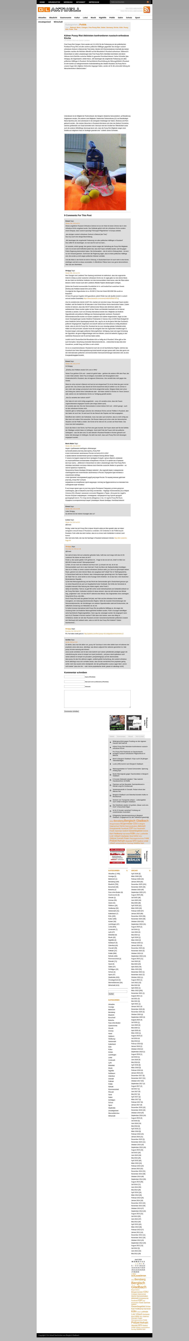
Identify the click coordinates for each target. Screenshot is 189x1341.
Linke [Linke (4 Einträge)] (137, 837)
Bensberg (111, 885)
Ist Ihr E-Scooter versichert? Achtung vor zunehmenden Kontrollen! (126, 815)
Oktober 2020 (136, 1018)
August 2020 (135, 1023)
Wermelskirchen (113, 986)
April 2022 (134, 991)
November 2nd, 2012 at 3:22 (73, 631)
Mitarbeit (80, 2)
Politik (112, 18)
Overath (111, 952)
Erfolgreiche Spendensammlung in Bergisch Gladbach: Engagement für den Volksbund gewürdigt (131, 820)
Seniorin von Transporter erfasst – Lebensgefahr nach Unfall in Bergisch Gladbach (129, 804)
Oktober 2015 (136, 1148)
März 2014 (134, 1199)
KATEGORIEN (113, 874)
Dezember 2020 (136, 1013)
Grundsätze (54, 2)
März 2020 (134, 1037)
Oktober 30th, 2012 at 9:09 (73, 509)
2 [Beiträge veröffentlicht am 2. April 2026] (137, 1267)
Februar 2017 (136, 1106)
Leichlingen (112, 928)
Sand (110, 967)
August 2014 (135, 1185)
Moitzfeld (111, 938)
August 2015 (135, 1153)
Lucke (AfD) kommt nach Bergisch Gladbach (128, 767)
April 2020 (134, 1034)
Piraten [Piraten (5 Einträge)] (126, 842)
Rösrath (111, 965)
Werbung (68, 2)
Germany (109, 27)
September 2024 (137, 928)
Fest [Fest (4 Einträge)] (135, 832)
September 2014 (137, 1183)
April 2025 (134, 909)
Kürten (110, 925)
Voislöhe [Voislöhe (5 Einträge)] (137, 847)
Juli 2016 (134, 1124)
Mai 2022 (134, 989)
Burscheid (111, 890)
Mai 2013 (134, 1225)
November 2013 (136, 1209)
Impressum (94, 2)
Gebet (103, 27)
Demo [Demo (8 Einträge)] (122, 830)
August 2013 (135, 1217)
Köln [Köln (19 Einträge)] (132, 837)
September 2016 (137, 1119)
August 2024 (135, 930)
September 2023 (137, 960)
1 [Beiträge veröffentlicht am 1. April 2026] (135, 1267)
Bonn (79, 27)
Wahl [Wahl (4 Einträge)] (142, 847)
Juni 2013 (134, 1223)
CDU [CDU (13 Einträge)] (135, 827)
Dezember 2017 (136, 1079)
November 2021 (136, 997)
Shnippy (68, 546)
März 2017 (134, 1103)
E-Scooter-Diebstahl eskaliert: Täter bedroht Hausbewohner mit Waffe (128, 783)
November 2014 (136, 1177)
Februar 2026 (136, 882)
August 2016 (135, 1122)
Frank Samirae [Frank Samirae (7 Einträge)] (116, 834)
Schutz (129, 18)
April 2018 (134, 1068)
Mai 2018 (134, 1066)
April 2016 (134, 1132)
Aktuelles (42, 18)
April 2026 (134, 877)
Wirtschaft (58, 22)
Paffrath (111, 954)
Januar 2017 (135, 1108)
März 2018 (134, 1071)
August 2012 (135, 1249)
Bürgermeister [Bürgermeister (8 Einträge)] (126, 827)
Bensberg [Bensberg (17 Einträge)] (119, 824)
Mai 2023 (134, 967)
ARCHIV (134, 874)
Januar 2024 (135, 949)
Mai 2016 (134, 1130)
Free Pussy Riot (94, 27)
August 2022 (135, 983)
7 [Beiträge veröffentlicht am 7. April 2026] (133, 1269)
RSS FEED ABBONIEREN (134, 8)
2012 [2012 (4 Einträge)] (111, 825)
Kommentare (121, 740)
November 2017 (136, 1082)
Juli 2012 (134, 1252)
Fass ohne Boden (114, 896)
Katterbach (112, 917)
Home (42, 2)
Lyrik (110, 936)
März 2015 (134, 1167)
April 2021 (134, 1007)
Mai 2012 (134, 1257)
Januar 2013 (135, 1236)
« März (133, 1277)
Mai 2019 (134, 1045)
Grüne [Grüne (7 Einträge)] (145, 834)
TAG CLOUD (139, 740)
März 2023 (134, 973)
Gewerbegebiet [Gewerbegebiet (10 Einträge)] (135, 834)
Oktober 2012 (136, 1244)
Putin (71, 29)
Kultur (77, 18)
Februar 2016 (136, 1138)
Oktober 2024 (136, 925)
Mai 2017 (134, 1098)
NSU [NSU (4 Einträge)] (140, 840)
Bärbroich (111, 882)
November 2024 (136, 922)
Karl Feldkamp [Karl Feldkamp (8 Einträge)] (116, 837)
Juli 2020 (134, 1026)
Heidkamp (111, 912)
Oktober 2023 (136, 957)
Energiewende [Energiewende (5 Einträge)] (115, 832)
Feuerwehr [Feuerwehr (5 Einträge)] (141, 832)
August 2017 (135, 1090)
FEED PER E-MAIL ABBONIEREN (132, 11)
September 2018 (137, 1055)
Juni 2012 (134, 1254)
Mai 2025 (134, 906)
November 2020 (136, 1015)
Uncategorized (44, 22)
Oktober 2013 (136, 1212)
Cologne (84, 27)
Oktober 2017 (136, 1084)
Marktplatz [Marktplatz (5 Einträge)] (125, 840)
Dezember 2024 (136, 920)
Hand (110, 906)
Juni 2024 (134, 936)
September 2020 (137, 1021)
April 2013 (134, 1228)
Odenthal (111, 949)
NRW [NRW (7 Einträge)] (136, 840)
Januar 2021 (135, 1010)
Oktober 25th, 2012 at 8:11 (73, 223)
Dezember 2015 (136, 1143)
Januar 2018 (135, 1076)
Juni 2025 (134, 904)
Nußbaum (111, 946)
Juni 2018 (134, 1063)
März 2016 (134, 1135)
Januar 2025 (135, 917)
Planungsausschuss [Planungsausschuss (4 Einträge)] (137, 842)
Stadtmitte (111, 981)
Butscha (111, 893)
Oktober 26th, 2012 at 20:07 (73, 446)
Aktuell (130, 740)
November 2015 (136, 1145)
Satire (120, 18)
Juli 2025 (134, 901)
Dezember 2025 (136, 888)
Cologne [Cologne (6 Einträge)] (141, 827)
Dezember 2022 (136, 975)
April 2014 (134, 1196)
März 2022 (134, 994)
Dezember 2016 (136, 1111)
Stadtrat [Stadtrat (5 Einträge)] (140, 845)
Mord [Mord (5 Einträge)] (131, 840)
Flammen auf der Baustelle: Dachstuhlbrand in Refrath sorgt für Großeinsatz (128, 789)
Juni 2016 (134, 1127)
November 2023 (136, 954)
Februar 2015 (136, 1169)
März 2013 (134, 1230)
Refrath (110, 960)
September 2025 (137, 896)
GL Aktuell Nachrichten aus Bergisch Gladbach (63, 1339)
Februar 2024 (136, 946)
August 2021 (135, 999)
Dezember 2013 (136, 1207)
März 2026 (134, 880)
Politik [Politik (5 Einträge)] (146, 842)
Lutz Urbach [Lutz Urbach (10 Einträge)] (115, 839)
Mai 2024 (134, 938)
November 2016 (136, 1114)
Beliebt (112, 740)
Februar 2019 (136, 1047)
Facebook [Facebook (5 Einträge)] (124, 832)
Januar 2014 (135, 1204)
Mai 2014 (134, 1193)
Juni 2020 (134, 1029)
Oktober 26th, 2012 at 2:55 (72, 273)
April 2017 (134, 1100)
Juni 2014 (134, 1191)
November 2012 (136, 1241)
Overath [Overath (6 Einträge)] (120, 842)
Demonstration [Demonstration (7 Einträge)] (131, 830)
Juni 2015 (134, 1159)
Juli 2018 (134, 1060)
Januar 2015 (135, 1172)
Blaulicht (53, 18)
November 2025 (136, 890)
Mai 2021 (134, 1005)
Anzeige (111, 880)
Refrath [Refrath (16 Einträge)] (121, 844)
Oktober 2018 (136, 1053)
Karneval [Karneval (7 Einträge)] (126, 837)
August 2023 (135, 962)
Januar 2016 (135, 1140)
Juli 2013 (134, 1220)
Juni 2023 (134, 965)
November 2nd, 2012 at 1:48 (73, 549)
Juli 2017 (134, 1092)
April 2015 (134, 1164)
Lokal (85, 18)
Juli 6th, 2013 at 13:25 (71, 642)
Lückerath (111, 933)
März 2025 (134, 912)
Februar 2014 (136, 1201)
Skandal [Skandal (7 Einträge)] (128, 845)
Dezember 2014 (136, 1175)
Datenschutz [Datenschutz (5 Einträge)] (114, 830)
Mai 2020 (134, 1031)
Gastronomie (65, 18)
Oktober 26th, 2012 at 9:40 (73, 363)
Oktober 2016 (136, 1116)
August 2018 (135, 1058)
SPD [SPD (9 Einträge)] (135, 844)
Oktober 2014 (136, 1180)
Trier (75, 29)
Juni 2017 (134, 1095)
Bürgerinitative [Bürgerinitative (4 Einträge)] (115, 827)
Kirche (116, 27)
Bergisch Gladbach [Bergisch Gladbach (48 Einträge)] (136, 824)
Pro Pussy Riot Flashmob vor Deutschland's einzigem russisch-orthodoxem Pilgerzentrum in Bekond (129, 757)
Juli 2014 (134, 1188)
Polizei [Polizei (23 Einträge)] (113, 844)
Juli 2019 (134, 1042)
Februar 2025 (136, 914)
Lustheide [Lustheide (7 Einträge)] (144, 837)
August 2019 (135, 1039)
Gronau (111, 904)
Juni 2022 (134, 986)
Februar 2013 (136, 1233)
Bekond (73, 27)
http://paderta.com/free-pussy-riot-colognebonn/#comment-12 (104, 634)
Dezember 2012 (136, 1238)
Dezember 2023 (136, 952)
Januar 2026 (135, 885)
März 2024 (134, 944)
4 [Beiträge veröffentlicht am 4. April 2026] (141, 1267)
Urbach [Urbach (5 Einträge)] (112, 847)
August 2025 (135, 898)
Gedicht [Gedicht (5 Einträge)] (125, 834)
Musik (93, 18)
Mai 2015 (134, 1161)
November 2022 (136, 978)
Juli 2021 (134, 1002)
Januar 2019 (135, 1050)
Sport (137, 18)
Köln (121, 27)
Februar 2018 (136, 1074)
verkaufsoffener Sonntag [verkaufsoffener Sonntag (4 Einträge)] (124, 847)
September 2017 (137, 1087)
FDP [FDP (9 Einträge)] (131, 832)
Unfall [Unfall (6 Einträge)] (146, 845)
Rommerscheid (113, 962)
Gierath (110, 901)
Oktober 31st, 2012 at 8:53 (72, 522)
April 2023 (134, 970)
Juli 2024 (134, 933)
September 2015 (137, 1151)
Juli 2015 (134, 1156)
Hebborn (111, 909)
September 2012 (137, 1246)
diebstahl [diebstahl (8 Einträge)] (141, 830)
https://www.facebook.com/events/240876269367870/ (101, 298)
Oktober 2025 (136, 893)
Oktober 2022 (136, 981)
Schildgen (111, 973)
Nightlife (102, 18)
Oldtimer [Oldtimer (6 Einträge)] (113, 842)
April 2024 (134, 941)
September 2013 (137, 1215)
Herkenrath (112, 914)
